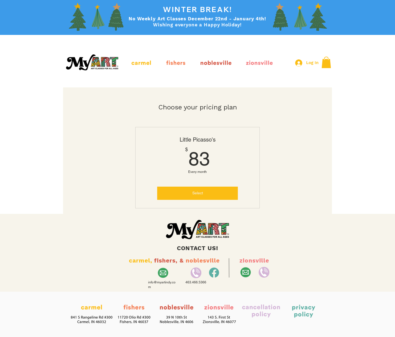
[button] (326, 62)
